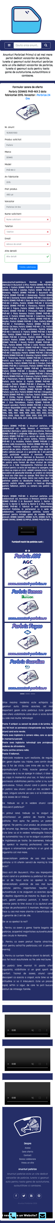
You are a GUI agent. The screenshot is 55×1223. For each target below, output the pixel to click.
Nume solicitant (13, 214)
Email (7, 238)
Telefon (9, 226)
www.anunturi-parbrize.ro (14, 282)
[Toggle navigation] (9, 45)
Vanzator (9, 201)
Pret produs (11, 189)
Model (8, 164)
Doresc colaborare (27, 1159)
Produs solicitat (13, 139)
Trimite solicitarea (27, 267)
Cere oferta (27, 1151)
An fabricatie (11, 176)
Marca (8, 152)
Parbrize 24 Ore (38, 97)
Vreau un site (27, 1162)
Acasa (27, 1148)
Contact (27, 1155)
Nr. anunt (9, 127)
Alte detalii (11, 251)
